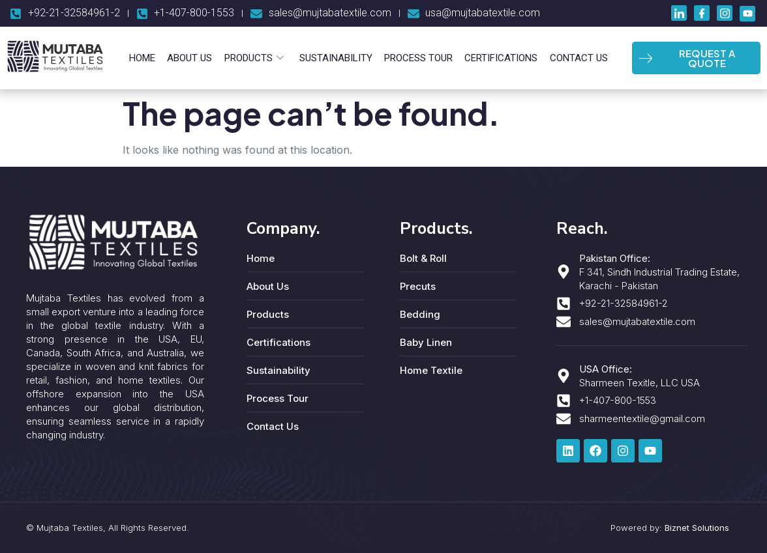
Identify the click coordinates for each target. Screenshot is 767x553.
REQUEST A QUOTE (686, 58)
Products (255, 58)
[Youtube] (747, 13)
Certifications (498, 58)
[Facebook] (702, 13)
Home (147, 58)
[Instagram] (724, 13)
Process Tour (417, 58)
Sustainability (335, 58)
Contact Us (574, 58)
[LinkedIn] (679, 13)
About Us (192, 58)
